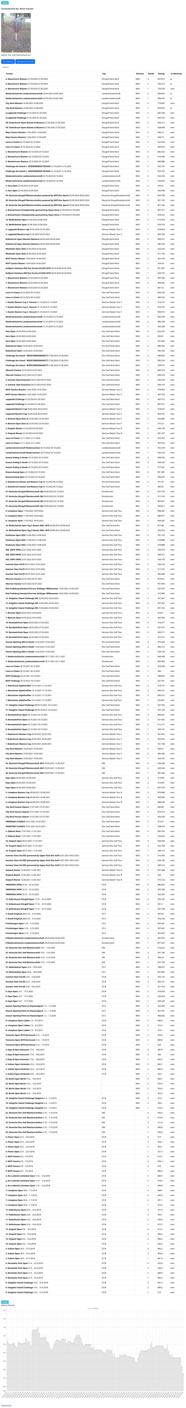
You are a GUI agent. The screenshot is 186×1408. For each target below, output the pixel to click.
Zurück (4, 3)
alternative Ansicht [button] (25, 61)
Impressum (6, 1405)
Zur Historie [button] (8, 61)
